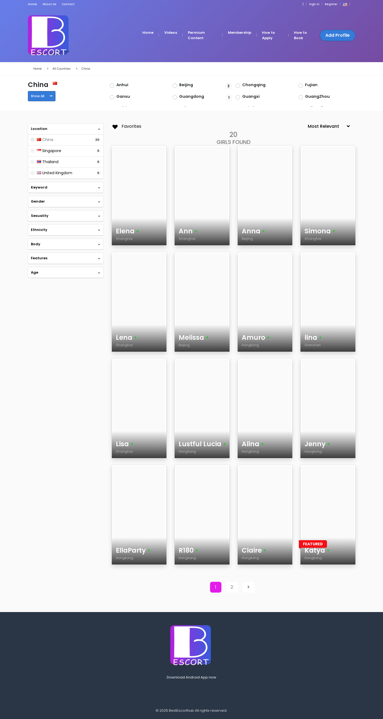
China (85, 69)
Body (35, 244)
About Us (49, 4)
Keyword (39, 187)
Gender (38, 201)
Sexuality (39, 215)
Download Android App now (191, 677)
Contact (68, 4)
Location (39, 128)
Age (34, 272)
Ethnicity (39, 229)
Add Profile (337, 35)
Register (331, 4)
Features (39, 258)
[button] (303, 4)
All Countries (62, 69)
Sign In (314, 4)
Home (32, 4)
